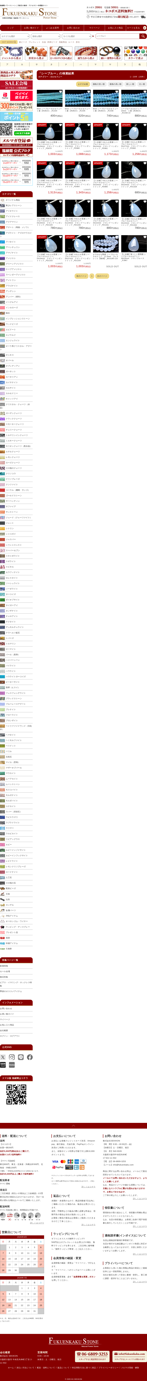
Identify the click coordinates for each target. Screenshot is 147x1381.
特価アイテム (9, 943)
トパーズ (7, 638)
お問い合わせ (6, 1008)
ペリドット (8, 745)
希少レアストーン (11, 205)
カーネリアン (9, 377)
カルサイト (8, 388)
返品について (63, 1368)
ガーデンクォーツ (11, 413)
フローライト (9, 715)
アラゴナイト (9, 285)
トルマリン (8, 643)
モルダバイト (9, 800)
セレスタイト (9, 577)
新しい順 (130, 84)
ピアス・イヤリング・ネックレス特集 (16, 984)
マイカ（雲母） (10, 762)
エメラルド (8, 335)
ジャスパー (8, 539)
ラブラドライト (10, 822)
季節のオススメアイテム (11, 991)
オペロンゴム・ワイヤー (14, 921)
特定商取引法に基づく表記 (84, 1368)
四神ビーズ (52, 42)
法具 (5, 899)
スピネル (7, 567)
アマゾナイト (9, 252)
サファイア (8, 506)
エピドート (8, 329)
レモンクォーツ (10, 457)
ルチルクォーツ (10, 451)
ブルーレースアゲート (13, 704)
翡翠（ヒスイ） (10, 687)
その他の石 (8, 883)
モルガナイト (9, 795)
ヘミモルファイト (11, 740)
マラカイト (8, 773)
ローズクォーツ (10, 462)
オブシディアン (10, 366)
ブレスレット (34, 42)
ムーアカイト (9, 778)
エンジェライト (10, 340)
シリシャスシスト (11, 545)
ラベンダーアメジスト (13, 274)
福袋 (5, 938)
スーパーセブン (10, 550)
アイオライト (9, 211)
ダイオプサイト (10, 599)
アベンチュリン (10, 247)
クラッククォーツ (11, 418)
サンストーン (9, 512)
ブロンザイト (9, 720)
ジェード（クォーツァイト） (16, 517)
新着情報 (4, 966)
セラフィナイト (10, 572)
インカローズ (9, 307)
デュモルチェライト (12, 627)
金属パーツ (8, 910)
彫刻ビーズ (8, 888)
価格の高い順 (116, 84)
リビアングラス (10, 839)
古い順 (142, 84)
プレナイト (8, 709)
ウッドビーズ (9, 324)
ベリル (6, 751)
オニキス (7, 355)
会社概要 (4, 1030)
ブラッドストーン (11, 698)
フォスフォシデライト (13, 693)
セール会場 (5, 971)
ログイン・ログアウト (10, 1036)
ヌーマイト (8, 649)
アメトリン (8, 280)
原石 (78, 42)
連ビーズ (23, 42)
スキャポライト (10, 555)
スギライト (8, 561)
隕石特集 (4, 977)
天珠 (5, 894)
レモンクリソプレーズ (13, 866)
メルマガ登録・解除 (130, 1368)
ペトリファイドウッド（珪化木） (16, 727)
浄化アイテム (9, 916)
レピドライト (9, 861)
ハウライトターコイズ (13, 676)
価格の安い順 (99, 84)
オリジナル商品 (10, 200)
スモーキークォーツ (12, 424)
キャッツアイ (9, 398)
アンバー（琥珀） (11, 296)
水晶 (44, 42)
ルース (71, 42)
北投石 (6, 756)
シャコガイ (8, 534)
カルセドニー (9, 393)
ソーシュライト (10, 583)
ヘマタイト (8, 735)
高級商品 (63, 42)
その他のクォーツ (11, 468)
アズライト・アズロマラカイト (16, 234)
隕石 (5, 313)
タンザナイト (9, 610)
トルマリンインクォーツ (14, 435)
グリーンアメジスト (12, 263)
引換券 (6, 948)
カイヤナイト (9, 382)
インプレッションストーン (15, 318)
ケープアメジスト (11, 269)
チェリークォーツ (11, 429)
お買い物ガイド (7, 1014)
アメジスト (8, 258)
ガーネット (8, 371)
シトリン (7, 528)
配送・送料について (46, 1368)
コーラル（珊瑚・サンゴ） (15, 490)
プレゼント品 (9, 932)
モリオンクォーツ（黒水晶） (16, 446)
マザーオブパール (11, 767)
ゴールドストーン (11, 495)
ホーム (11, 1368)
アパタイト (8, 242)
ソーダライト (9, 589)
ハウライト (8, 671)
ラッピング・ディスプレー (15, 926)
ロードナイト (9, 872)
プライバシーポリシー (109, 1368)
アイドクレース (10, 216)
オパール (7, 360)
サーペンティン (10, 501)
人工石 (6, 877)
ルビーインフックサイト (14, 855)
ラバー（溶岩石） (11, 811)
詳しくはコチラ (37, 1223)
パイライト (8, 665)
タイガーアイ (9, 605)
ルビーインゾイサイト (13, 850)
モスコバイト (9, 789)
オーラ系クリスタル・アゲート (16, 348)
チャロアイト (9, 616)
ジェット (7, 523)
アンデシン (8, 291)
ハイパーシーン (10, 660)
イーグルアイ (9, 302)
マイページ (5, 1019)
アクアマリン (9, 222)
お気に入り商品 (7, 1025)
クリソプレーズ (10, 479)
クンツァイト (9, 484)
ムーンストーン (10, 784)
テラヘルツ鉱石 (10, 632)
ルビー (6, 844)
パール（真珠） (10, 654)
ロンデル (7, 905)
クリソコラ (8, 473)
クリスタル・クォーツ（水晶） (15, 406)
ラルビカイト (9, 833)
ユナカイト (8, 806)
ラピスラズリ (9, 817)
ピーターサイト (10, 682)
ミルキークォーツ (11, 440)
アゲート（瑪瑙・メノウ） (15, 227)
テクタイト (8, 621)
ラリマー (7, 828)
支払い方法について (25, 1368)
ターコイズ (8, 594)
